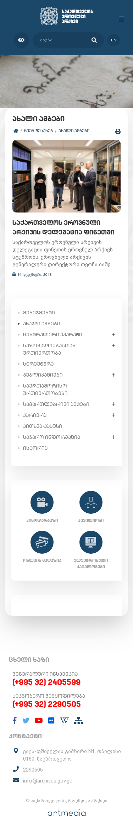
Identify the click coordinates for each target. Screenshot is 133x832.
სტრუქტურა (38, 364)
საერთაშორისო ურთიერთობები (45, 389)
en (113, 40)
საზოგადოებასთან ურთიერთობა (49, 349)
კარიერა (34, 415)
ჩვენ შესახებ (38, 130)
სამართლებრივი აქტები (56, 404)
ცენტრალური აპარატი (52, 334)
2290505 (33, 770)
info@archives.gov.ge (47, 781)
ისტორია (35, 448)
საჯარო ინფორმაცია (51, 437)
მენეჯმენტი (39, 312)
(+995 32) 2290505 (46, 704)
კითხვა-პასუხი (42, 426)
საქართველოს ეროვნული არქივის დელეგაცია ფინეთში (63, 227)
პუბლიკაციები (43, 375)
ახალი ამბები (74, 130)
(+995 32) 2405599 (46, 682)
